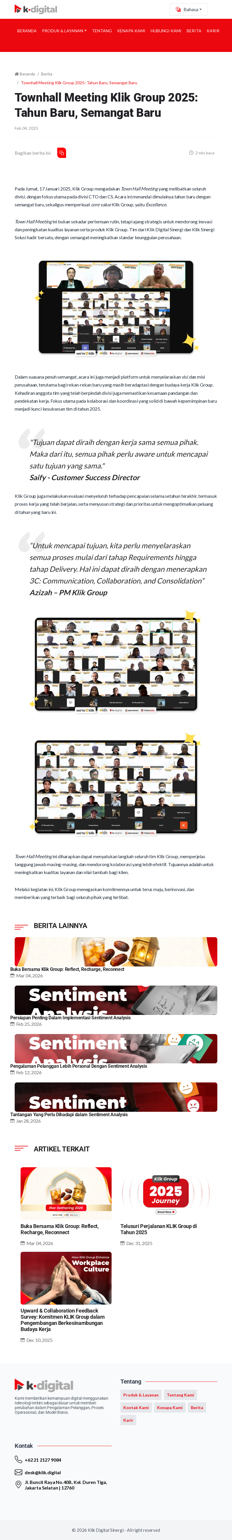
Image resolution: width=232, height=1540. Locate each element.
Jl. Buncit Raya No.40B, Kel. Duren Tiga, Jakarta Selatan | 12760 (66, 1484)
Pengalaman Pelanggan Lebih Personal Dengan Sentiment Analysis (78, 1066)
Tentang (102, 30)
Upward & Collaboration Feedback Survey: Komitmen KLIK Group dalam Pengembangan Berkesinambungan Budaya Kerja (63, 1320)
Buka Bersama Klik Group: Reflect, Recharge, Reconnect (67, 969)
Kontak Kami (136, 1407)
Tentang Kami (180, 1394)
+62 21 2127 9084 (43, 1460)
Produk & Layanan (62, 30)
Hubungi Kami (166, 30)
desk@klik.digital (43, 1472)
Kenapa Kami (131, 30)
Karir (213, 30)
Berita (194, 30)
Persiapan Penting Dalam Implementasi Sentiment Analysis (70, 1018)
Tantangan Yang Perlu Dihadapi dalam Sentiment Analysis (69, 1114)
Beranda (27, 30)
